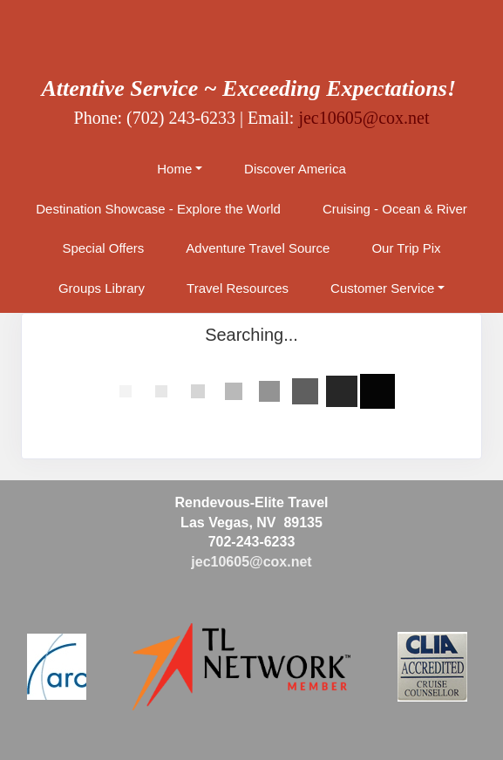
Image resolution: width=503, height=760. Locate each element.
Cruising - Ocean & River (395, 208)
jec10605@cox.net (363, 117)
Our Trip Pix (405, 248)
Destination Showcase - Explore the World (158, 208)
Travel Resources (238, 288)
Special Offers (103, 248)
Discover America (295, 168)
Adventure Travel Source (258, 248)
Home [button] (174, 168)
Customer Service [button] (382, 288)
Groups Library (101, 288)
